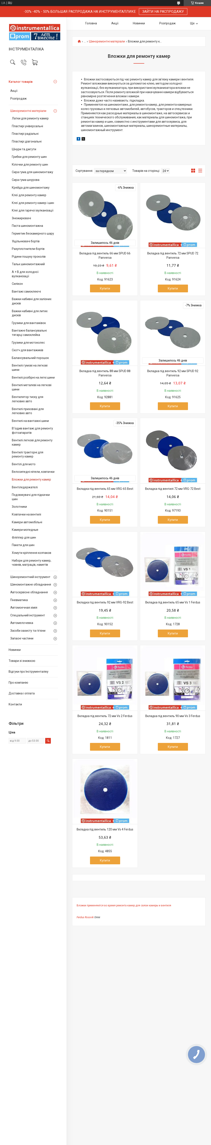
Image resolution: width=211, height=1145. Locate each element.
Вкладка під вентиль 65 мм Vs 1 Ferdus (172, 602)
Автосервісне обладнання (29, 592)
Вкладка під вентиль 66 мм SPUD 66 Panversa (104, 255)
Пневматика (19, 600)
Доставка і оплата (22, 693)
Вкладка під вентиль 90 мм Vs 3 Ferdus (172, 716)
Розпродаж (18, 98)
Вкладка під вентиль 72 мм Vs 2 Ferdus (105, 716)
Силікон (17, 283)
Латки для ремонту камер (30, 118)
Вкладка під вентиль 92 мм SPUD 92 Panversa (172, 373)
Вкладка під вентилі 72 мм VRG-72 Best (172, 488)
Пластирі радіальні (25, 133)
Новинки (15, 650)
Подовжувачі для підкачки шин (31, 497)
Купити (105, 288)
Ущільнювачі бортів (26, 241)
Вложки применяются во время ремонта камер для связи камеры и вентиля (124, 905)
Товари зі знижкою (22, 661)
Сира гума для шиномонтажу (32, 172)
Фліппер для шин (24, 537)
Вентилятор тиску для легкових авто (27, 399)
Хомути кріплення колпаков (31, 552)
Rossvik (89, 917)
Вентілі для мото (24, 464)
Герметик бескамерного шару (33, 233)
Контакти (15, 704)
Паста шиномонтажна (27, 225)
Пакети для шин (23, 545)
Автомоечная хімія (23, 607)
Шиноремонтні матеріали (28, 111)
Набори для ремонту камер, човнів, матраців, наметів (31, 563)
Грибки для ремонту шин (29, 156)
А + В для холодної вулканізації (25, 274)
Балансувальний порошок (30, 358)
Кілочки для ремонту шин (30, 164)
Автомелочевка (21, 623)
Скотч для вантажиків (27, 350)
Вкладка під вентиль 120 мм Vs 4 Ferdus (105, 829)
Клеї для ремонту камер (29, 195)
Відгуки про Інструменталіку (28, 671)
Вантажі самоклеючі (26, 291)
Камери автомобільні (27, 522)
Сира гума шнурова (25, 180)
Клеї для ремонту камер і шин (33, 203)
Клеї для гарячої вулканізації (32, 210)
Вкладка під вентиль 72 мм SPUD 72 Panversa (172, 255)
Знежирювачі (21, 218)
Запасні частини (21, 638)
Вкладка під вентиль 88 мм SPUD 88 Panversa (104, 373)
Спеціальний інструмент (27, 615)
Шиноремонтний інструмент (30, 577)
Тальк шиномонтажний (28, 264)
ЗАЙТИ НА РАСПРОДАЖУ (163, 11)
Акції (13, 90)
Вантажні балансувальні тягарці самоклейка (29, 333)
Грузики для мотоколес (28, 342)
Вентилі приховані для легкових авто (28, 411)
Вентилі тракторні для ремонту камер (27, 454)
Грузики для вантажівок (29, 323)
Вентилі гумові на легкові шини (30, 367)
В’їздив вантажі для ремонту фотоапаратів (32, 430)
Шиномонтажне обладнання (30, 584)
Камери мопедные (25, 529)
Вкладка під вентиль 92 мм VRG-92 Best (105, 602)
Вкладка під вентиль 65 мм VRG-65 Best (105, 488)
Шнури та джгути (24, 149)
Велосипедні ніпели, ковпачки (33, 471)
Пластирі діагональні (27, 141)
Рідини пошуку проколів (29, 256)
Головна (91, 23)
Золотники (19, 506)
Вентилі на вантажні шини (30, 421)
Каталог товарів (21, 81)
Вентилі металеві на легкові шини (31, 387)
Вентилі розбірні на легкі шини (33, 377)
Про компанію (18, 682)
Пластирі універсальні (27, 126)
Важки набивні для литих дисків (30, 313)
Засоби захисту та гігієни (27, 630)
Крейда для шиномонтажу (31, 187)
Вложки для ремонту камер (31, 479)
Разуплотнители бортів (28, 249)
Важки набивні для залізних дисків (31, 301)
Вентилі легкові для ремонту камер (32, 442)
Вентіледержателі (25, 487)
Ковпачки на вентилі (26, 514)
